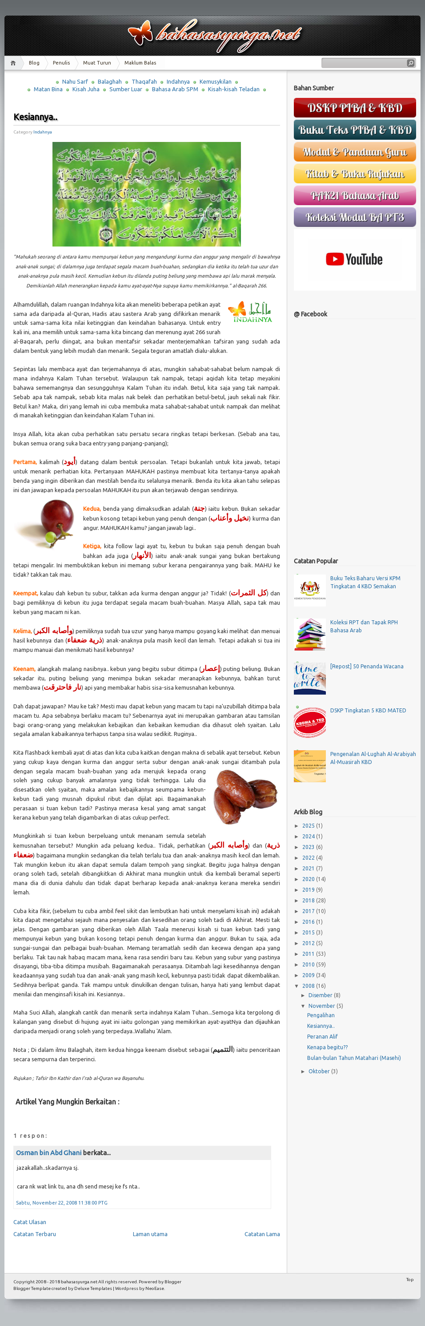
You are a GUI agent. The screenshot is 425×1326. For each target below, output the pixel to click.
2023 (309, 847)
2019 (309, 890)
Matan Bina (48, 89)
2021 (309, 868)
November (323, 1006)
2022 (309, 858)
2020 (309, 879)
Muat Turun (97, 62)
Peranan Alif (322, 1036)
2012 (309, 943)
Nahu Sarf (75, 81)
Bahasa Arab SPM (175, 89)
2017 (309, 911)
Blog (34, 62)
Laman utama (150, 1234)
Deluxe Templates (93, 1288)
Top (410, 1279)
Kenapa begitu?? (327, 1047)
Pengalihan (321, 1015)
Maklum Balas (140, 62)
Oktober (320, 1071)
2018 (309, 900)
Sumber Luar (125, 89)
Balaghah (110, 81)
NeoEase (154, 1288)
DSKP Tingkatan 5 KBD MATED (368, 710)
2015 (309, 932)
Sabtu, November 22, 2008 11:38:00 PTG (62, 1202)
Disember (321, 995)
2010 (309, 964)
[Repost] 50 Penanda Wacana (367, 666)
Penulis (61, 62)
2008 (309, 986)
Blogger (172, 1281)
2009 (309, 975)
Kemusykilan (216, 81)
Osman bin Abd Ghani (48, 1152)
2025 (309, 826)
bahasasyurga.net (79, 1281)
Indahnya (178, 81)
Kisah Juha (86, 89)
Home (14, 63)
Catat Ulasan (29, 1222)
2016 (309, 922)
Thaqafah (144, 81)
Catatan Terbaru (34, 1234)
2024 (309, 836)
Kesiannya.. (35, 117)
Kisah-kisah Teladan (234, 89)
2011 (309, 954)
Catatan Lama (262, 1234)
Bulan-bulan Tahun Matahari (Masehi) (354, 1058)
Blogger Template (32, 1288)
